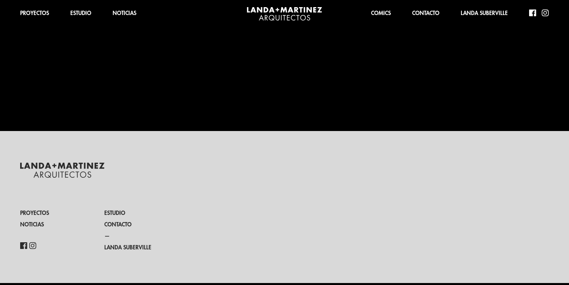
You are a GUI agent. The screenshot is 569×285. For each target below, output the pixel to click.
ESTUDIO (80, 13)
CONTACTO (425, 13)
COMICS (381, 13)
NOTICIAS (124, 13)
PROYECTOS (34, 13)
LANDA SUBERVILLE (484, 13)
